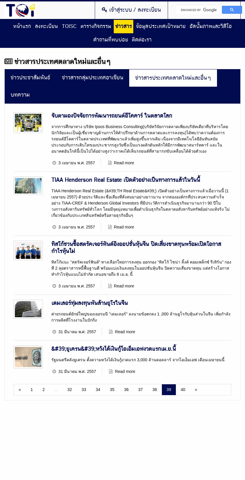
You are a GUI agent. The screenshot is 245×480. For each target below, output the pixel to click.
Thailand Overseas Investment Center (20, 10)
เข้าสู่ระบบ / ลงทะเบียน (131, 10)
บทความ (20, 95)
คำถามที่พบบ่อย (110, 40)
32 (69, 389)
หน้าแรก (22, 26)
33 (84, 389)
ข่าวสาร (123, 26)
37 (140, 389)
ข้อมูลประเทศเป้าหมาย (161, 26)
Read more (124, 162)
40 (183, 389)
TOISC (69, 26)
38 (155, 389)
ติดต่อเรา (142, 40)
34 (98, 389)
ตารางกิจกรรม (95, 26)
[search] (198, 9)
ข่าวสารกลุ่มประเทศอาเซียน (92, 78)
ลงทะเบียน (46, 26)
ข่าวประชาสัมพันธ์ (30, 78)
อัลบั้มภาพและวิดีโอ (211, 26)
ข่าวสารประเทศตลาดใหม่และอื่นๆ (173, 78)
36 (126, 389)
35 (112, 389)
